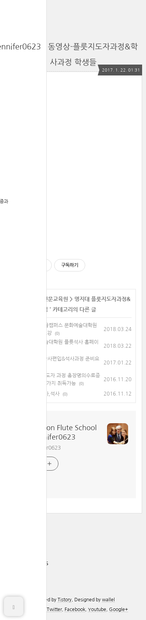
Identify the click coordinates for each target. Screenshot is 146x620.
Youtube (97, 609)
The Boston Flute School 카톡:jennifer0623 (57, 432)
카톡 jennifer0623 (39, 447)
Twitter (54, 609)
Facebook (75, 609)
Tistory (65, 599)
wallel (108, 599)
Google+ (118, 609)
